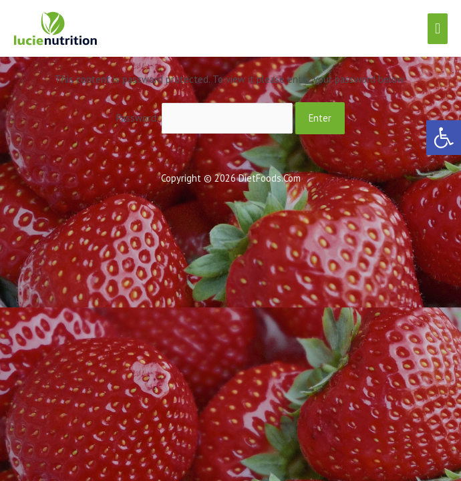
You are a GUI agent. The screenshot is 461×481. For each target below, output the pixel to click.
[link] (443, 137)
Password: (204, 118)
